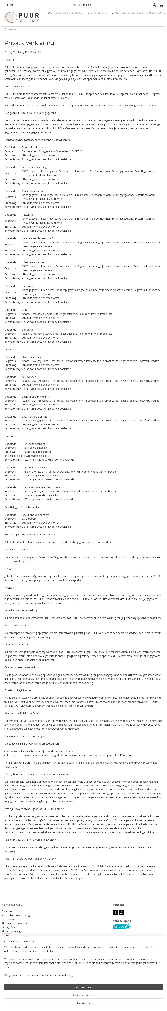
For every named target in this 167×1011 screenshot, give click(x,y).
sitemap (96, 1004)
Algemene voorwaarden (15, 923)
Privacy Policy (9, 927)
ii (51, 720)
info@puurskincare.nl (17, 982)
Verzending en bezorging (16, 915)
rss (103, 1004)
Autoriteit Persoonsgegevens (70, 878)
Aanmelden (66, 958)
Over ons (7, 911)
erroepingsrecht (12, 919)
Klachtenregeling (11, 931)
